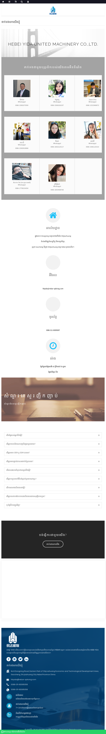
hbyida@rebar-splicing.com (23, 679)
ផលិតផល (19, 695)
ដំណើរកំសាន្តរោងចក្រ (23, 713)
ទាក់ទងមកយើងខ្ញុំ (14, 665)
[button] (53, 544)
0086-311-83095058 (19, 684)
